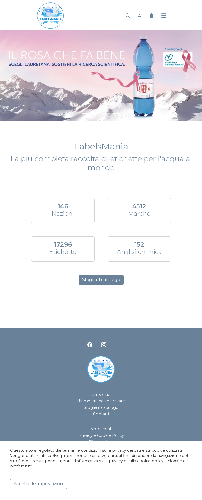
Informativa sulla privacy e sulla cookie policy (119, 460)
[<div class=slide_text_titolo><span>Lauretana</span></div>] (86, 114)
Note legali (101, 428)
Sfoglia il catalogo (101, 279)
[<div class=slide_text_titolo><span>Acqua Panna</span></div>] (96, 114)
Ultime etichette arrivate (101, 401)
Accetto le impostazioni (39, 483)
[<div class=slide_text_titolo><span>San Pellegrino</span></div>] (106, 114)
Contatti (101, 414)
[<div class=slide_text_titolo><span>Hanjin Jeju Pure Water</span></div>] (116, 114)
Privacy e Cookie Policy (101, 435)
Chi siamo (101, 394)
